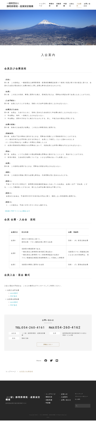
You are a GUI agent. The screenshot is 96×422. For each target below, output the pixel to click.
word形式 (14, 295)
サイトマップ (79, 395)
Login (48, 418)
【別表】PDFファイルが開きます (17, 212)
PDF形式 (13, 298)
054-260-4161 (33, 329)
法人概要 (77, 401)
